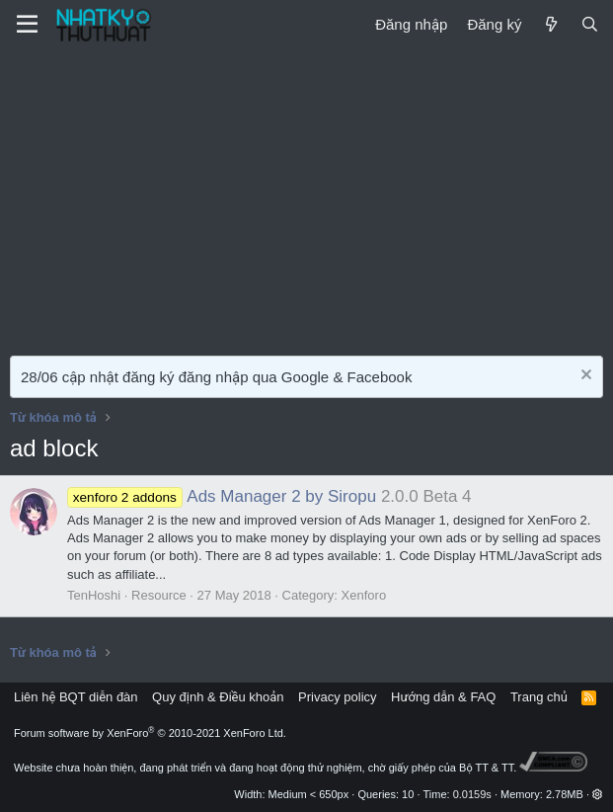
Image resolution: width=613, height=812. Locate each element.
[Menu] (27, 24)
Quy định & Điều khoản (217, 697)
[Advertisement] (306, 197)
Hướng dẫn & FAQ (443, 697)
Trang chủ (539, 697)
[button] (597, 794)
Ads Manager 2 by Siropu (221, 496)
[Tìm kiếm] (590, 24)
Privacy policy (337, 697)
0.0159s (472, 794)
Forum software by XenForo (150, 733)
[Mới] (550, 24)
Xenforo (364, 595)
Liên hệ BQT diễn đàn (76, 697)
